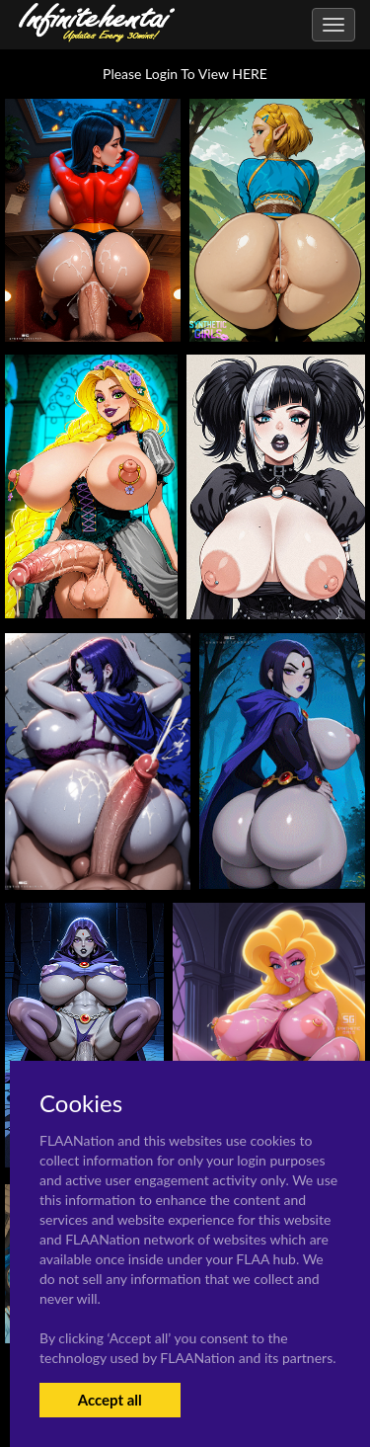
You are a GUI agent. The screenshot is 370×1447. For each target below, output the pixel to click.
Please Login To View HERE (185, 73)
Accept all (110, 1399)
